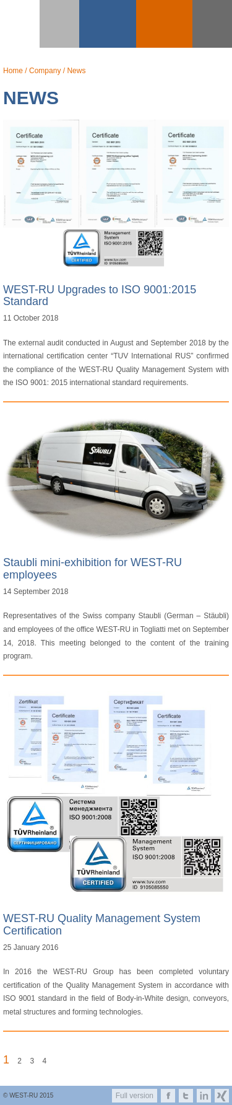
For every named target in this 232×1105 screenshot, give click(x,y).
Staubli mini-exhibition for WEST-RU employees (92, 568)
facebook (168, 1096)
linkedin (204, 1096)
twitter (186, 1096)
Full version (134, 1095)
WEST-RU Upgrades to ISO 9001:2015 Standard (99, 295)
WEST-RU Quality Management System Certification (101, 924)
